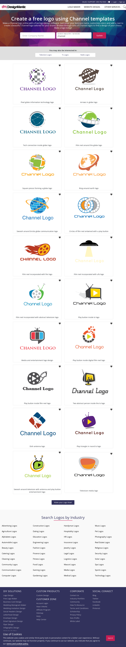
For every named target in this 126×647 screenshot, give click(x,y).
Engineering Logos (41, 542)
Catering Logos (8, 553)
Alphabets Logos (9, 536)
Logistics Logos (70, 558)
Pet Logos (99, 531)
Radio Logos (85, 54)
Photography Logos (103, 536)
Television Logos (45, 54)
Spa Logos (99, 564)
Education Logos (40, 536)
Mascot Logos (70, 564)
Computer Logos (9, 575)
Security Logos (101, 553)
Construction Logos (41, 525)
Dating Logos (38, 531)
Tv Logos (65, 54)
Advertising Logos (9, 525)
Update (99, 35)
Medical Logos (70, 575)
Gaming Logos (39, 569)
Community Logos (10, 564)
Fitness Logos (38, 558)
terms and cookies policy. (17, 644)
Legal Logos (69, 553)
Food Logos (38, 564)
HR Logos (68, 536)
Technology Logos (102, 575)
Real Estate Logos (102, 542)
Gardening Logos (40, 575)
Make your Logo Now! (63, 502)
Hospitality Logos (71, 531)
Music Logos (100, 525)
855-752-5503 (101, 2)
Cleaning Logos (8, 558)
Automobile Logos (9, 542)
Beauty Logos (7, 547)
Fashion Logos (39, 547)
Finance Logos (39, 553)
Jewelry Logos (70, 547)
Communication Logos (11, 569)
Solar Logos (100, 558)
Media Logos (69, 569)
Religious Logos (101, 547)
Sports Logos (100, 569)
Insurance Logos (71, 542)
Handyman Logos (71, 525)
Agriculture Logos (9, 531)
